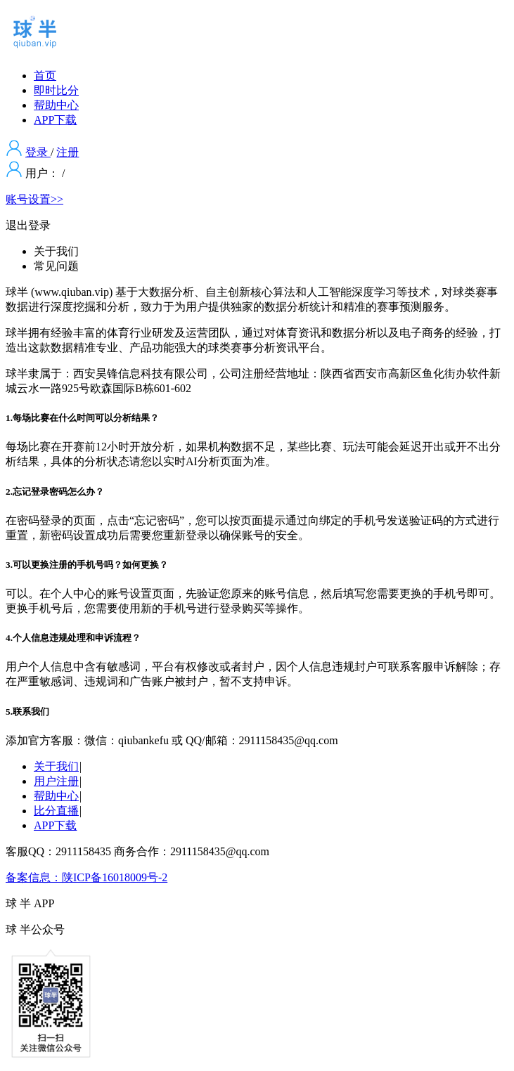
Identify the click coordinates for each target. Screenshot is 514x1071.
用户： (42, 173)
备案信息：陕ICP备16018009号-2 (86, 877)
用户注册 (56, 781)
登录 (38, 152)
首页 (45, 76)
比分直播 (56, 811)
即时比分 (56, 90)
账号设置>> (34, 199)
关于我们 (56, 766)
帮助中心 (56, 105)
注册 (67, 152)
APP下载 (55, 120)
